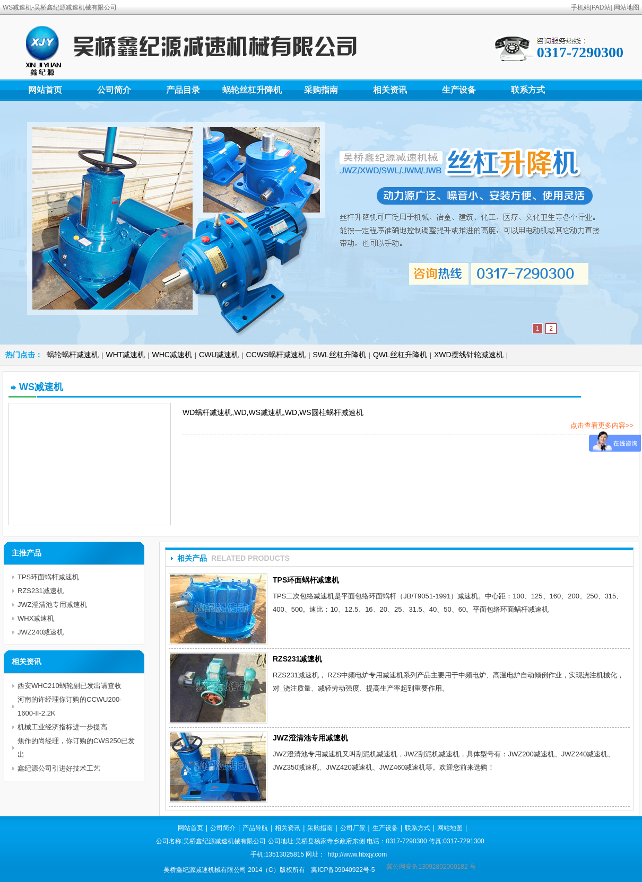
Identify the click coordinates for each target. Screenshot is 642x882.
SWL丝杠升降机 (339, 354)
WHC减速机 (172, 354)
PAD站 (601, 7)
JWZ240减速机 (41, 632)
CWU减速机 (219, 354)
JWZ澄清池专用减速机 (310, 738)
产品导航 (255, 828)
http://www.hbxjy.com (357, 854)
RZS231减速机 (297, 659)
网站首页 (45, 89)
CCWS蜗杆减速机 (276, 354)
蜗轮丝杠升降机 (252, 89)
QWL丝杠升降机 (400, 354)
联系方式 (528, 89)
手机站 (580, 7)
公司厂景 (353, 828)
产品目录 (183, 89)
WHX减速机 (36, 618)
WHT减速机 (125, 354)
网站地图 (626, 7)
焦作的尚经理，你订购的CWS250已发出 (76, 747)
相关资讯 (390, 89)
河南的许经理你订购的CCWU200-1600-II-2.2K (70, 706)
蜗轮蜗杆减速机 (73, 354)
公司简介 (114, 89)
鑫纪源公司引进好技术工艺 (59, 768)
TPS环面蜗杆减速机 (306, 580)
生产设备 (459, 89)
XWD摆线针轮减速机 (469, 354)
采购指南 (321, 89)
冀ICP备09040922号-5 (343, 870)
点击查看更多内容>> (602, 425)
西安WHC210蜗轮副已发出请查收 (70, 686)
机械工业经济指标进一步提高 (62, 727)
